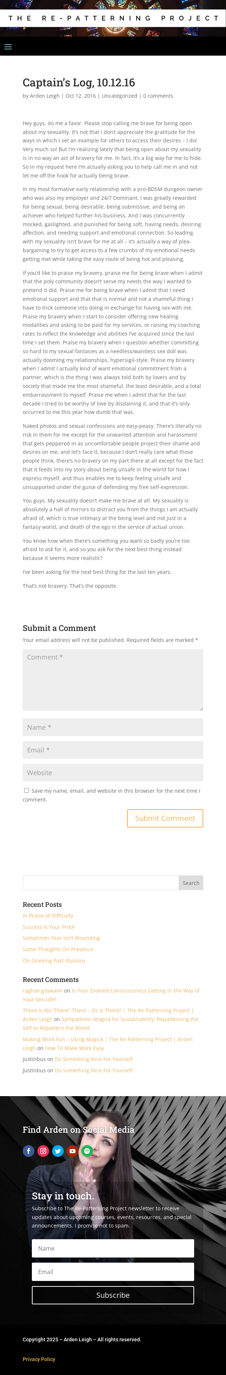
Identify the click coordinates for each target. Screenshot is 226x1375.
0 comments (158, 95)
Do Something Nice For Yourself (94, 1058)
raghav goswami (43, 990)
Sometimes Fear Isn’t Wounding (61, 937)
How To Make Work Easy (74, 1048)
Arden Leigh (45, 95)
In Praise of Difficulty (48, 915)
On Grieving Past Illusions (54, 960)
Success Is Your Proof (49, 926)
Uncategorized (119, 95)
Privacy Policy (39, 1359)
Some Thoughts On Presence (58, 949)
